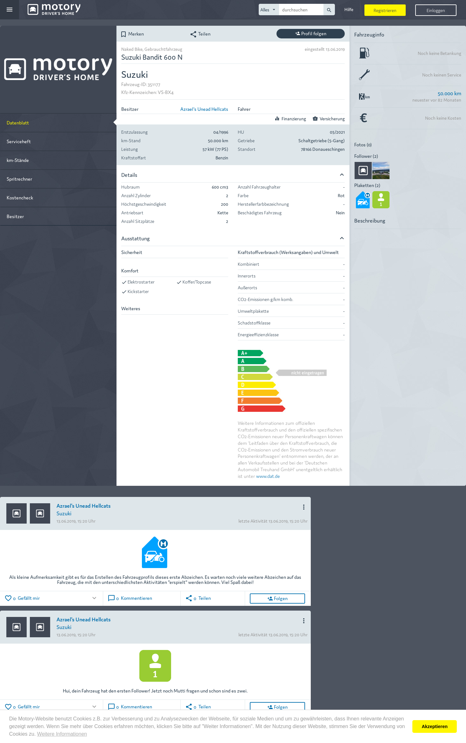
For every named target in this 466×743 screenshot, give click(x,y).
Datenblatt (18, 122)
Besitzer (15, 216)
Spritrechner (19, 179)
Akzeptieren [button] (435, 726)
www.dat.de (268, 476)
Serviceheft (19, 141)
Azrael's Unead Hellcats (204, 109)
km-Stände (18, 160)
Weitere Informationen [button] (62, 734)
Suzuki (64, 513)
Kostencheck (20, 197)
